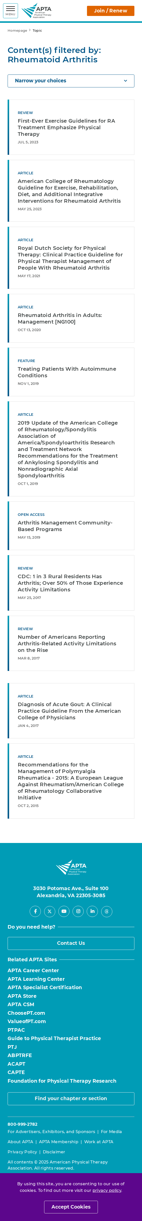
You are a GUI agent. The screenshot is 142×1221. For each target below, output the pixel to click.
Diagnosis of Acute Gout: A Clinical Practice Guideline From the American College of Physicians (69, 711)
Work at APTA (99, 1141)
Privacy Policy (22, 1152)
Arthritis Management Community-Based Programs (65, 526)
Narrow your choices (71, 81)
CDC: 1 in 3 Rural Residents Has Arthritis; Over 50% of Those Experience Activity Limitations (70, 583)
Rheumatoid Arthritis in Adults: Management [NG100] (60, 318)
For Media (111, 1131)
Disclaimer (54, 1152)
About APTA (20, 1141)
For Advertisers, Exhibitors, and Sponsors (51, 1131)
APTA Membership (59, 1141)
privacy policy (107, 1190)
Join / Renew (110, 11)
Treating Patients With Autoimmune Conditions (67, 372)
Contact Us (71, 943)
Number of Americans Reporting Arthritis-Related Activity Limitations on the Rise (67, 643)
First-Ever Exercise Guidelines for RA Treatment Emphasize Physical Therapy (66, 127)
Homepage (17, 30)
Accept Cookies (71, 1207)
